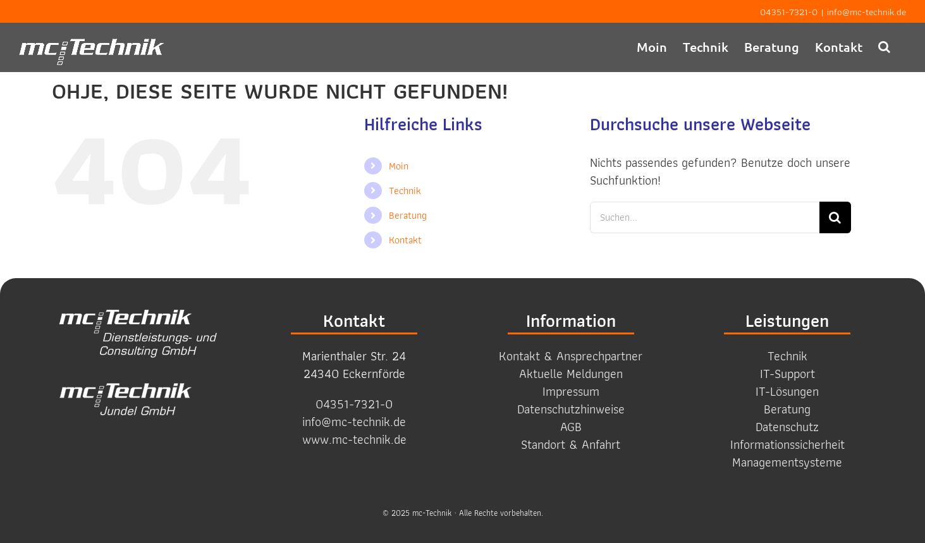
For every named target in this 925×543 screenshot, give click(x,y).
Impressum (570, 391)
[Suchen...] (704, 217)
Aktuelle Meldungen (571, 373)
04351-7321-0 (789, 12)
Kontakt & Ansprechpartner (570, 356)
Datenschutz (787, 427)
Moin (398, 166)
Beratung (408, 215)
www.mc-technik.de (354, 439)
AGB (571, 427)
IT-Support (787, 373)
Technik (405, 190)
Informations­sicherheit (787, 444)
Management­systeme (787, 462)
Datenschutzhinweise (571, 409)
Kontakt (405, 240)
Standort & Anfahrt (570, 444)
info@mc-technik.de (866, 12)
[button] (884, 46)
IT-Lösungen (787, 391)
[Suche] (835, 217)
